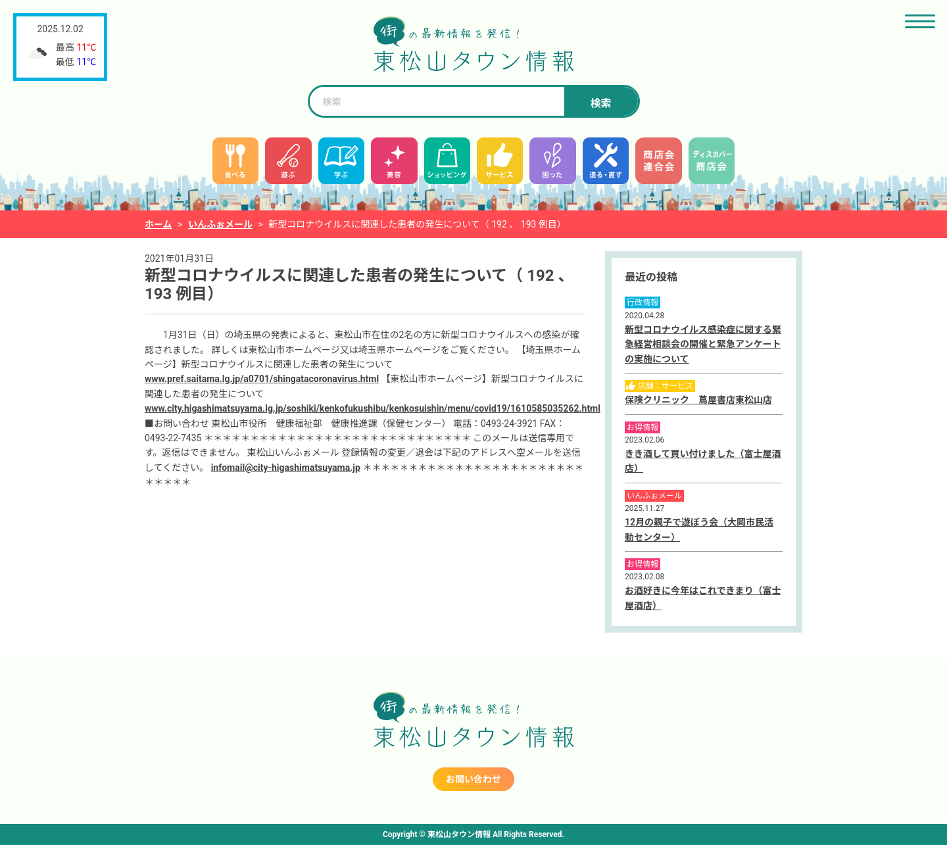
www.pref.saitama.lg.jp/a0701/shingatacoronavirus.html (262, 379)
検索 (600, 103)
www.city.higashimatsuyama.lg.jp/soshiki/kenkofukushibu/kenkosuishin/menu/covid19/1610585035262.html (372, 408)
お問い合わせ (473, 779)
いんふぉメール (220, 224)
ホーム (158, 224)
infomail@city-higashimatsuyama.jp (285, 467)
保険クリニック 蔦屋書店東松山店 (698, 400)
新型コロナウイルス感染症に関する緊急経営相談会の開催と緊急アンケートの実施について (703, 344)
